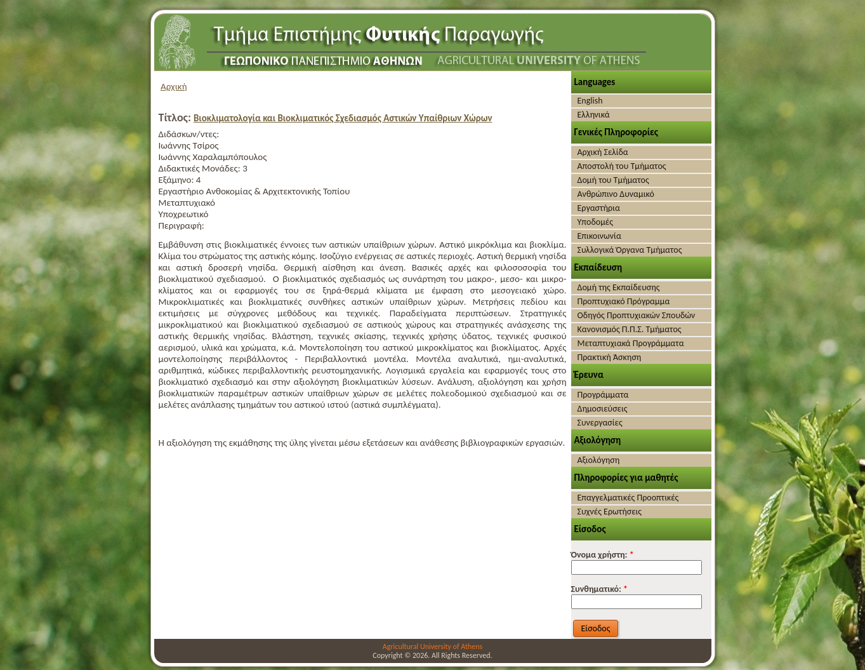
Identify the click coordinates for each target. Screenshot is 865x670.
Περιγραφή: (181, 225)
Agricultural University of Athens (432, 646)
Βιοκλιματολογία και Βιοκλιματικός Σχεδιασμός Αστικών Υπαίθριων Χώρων (343, 118)
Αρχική (174, 86)
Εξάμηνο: (177, 179)
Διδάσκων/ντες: (189, 134)
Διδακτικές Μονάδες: (201, 168)
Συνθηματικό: (599, 589)
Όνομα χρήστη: (602, 554)
